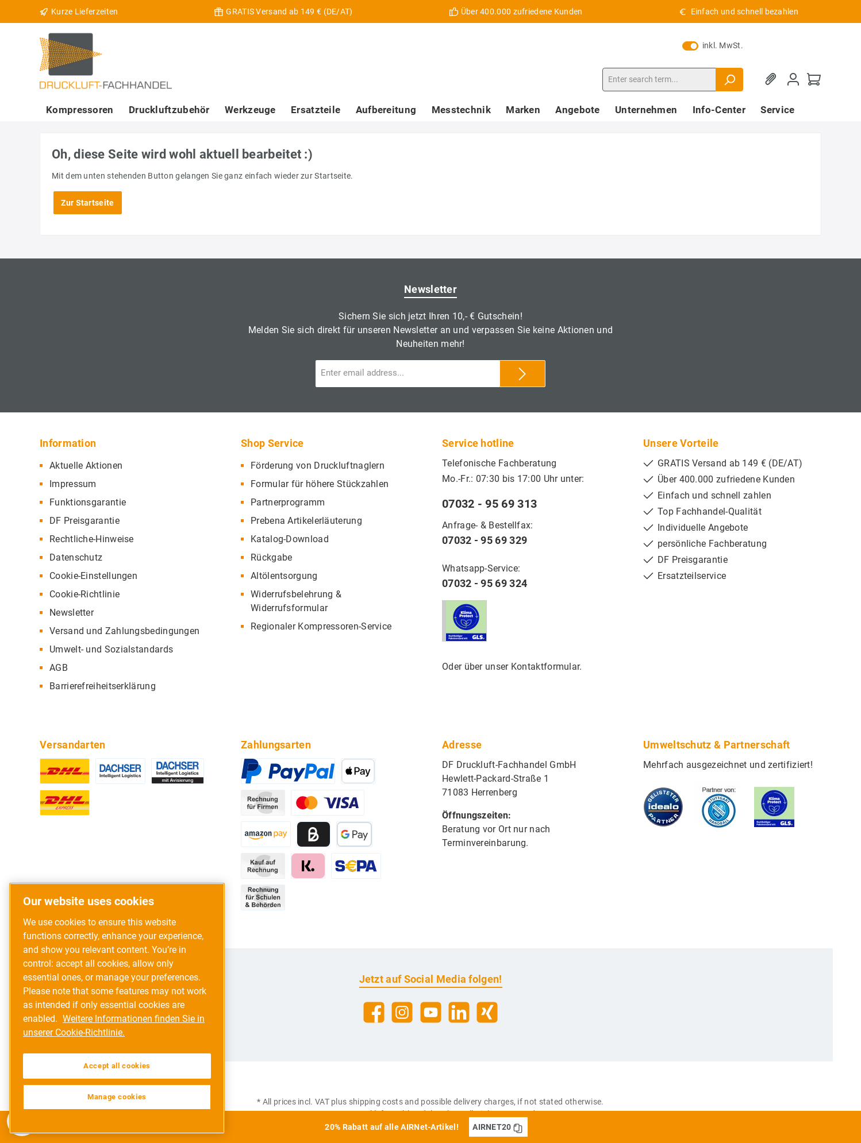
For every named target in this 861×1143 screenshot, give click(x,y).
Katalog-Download (290, 539)
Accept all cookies (117, 1065)
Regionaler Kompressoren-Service (321, 626)
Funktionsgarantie (87, 502)
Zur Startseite (87, 202)
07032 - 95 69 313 (489, 504)
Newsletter (71, 612)
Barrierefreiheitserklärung (102, 686)
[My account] (793, 79)
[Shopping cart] (813, 79)
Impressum (73, 483)
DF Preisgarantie (84, 520)
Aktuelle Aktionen (85, 465)
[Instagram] (402, 1012)
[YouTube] (431, 1012)
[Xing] (487, 1012)
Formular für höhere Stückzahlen (320, 483)
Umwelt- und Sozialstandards (111, 649)
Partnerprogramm (288, 502)
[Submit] (522, 373)
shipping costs (376, 1101)
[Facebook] (374, 1012)
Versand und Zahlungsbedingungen (124, 630)
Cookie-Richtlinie (84, 594)
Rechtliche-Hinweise (91, 539)
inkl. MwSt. (712, 45)
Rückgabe (271, 557)
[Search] (729, 79)
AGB (58, 667)
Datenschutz (75, 557)
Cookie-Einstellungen (93, 575)
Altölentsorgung (284, 575)
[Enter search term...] (659, 79)
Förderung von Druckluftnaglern (318, 465)
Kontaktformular (545, 666)
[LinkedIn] (459, 1012)
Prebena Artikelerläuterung (306, 520)
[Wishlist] (772, 79)
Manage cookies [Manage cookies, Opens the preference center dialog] (117, 1096)
